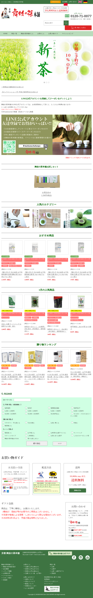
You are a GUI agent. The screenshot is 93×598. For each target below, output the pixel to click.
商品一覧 (14, 33)
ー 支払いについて (29, 581)
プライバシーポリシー (51, 581)
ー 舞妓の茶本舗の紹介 (8, 566)
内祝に (74, 423)
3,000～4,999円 (31, 411)
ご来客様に (30, 435)
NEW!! (28, 408)
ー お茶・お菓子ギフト (57, 571)
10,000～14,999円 (9, 414)
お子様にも (30, 433)
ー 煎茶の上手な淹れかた (31, 571)
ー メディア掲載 (6, 571)
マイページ (55, 1)
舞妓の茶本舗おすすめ (10, 438)
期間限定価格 (53, 408)
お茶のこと (40, 33)
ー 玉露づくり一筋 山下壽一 (33, 573)
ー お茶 (52, 566)
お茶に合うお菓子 (55, 435)
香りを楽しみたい (32, 438)
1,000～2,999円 (8, 411)
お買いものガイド (29, 577)
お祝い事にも (53, 423)
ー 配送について (29, 583)
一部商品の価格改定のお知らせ (12, 87)
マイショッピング (67, 33)
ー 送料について (29, 579)
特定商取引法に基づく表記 (52, 577)
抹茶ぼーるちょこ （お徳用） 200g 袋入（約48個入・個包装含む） (35, 329)
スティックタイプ (9, 435)
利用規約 (47, 579)
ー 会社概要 (5, 569)
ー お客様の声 (5, 573)
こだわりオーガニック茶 (80, 435)
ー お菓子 (53, 569)
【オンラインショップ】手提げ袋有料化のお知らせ (19, 92)
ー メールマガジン (7, 575)
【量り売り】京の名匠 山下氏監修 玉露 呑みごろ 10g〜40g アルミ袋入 (57, 274)
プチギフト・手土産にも (11, 423)
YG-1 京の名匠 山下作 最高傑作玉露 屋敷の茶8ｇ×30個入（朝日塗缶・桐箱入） (80, 374)
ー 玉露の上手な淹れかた (31, 566)
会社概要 (64, 1)
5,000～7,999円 (54, 411)
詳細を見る (77, 490)
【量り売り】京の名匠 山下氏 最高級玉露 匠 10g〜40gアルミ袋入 (35, 274)
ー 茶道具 (53, 573)
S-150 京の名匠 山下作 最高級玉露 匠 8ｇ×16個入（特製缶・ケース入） (58, 377)
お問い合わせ (73, 1)
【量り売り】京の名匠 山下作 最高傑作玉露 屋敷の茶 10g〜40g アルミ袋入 (11, 274)
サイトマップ (48, 583)
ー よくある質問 (29, 588)
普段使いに (7, 433)
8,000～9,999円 (77, 411)
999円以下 (75, 408)
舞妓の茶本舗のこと (27, 33)
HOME (5, 33)
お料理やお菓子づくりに (57, 433)
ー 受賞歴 (4, 580)
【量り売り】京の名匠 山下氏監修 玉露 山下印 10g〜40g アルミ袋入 (81, 274)
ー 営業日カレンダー (30, 586)
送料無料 (6, 408)
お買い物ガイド (53, 33)
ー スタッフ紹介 (6, 578)
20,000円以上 (53, 414)
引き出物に (30, 423)
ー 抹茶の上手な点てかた (31, 569)
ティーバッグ (76, 433)
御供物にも (7, 425)
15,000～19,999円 (32, 414)
